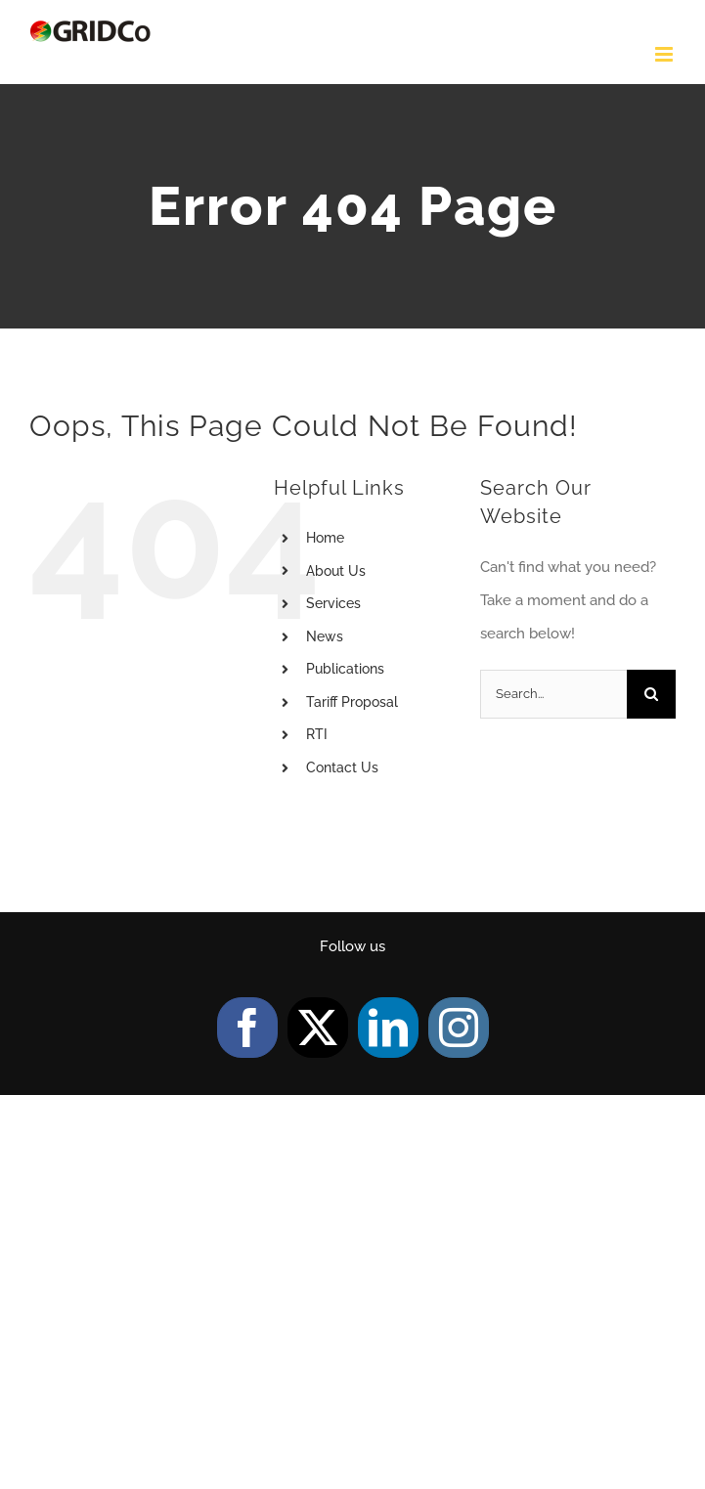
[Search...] (553, 694)
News (324, 636)
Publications (345, 669)
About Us (336, 571)
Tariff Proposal (352, 702)
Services (333, 603)
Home (325, 538)
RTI (317, 734)
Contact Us (342, 767)
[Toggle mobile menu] (665, 54)
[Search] (651, 694)
